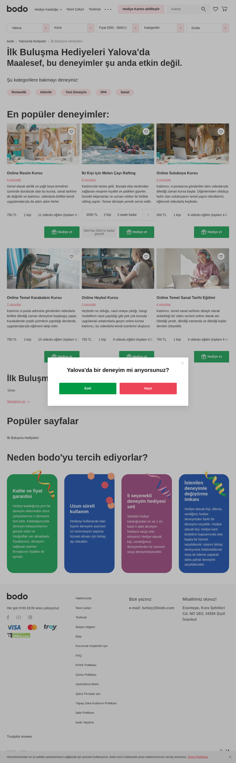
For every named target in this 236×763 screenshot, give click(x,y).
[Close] (182, 363)
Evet (87, 388)
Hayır (148, 388)
